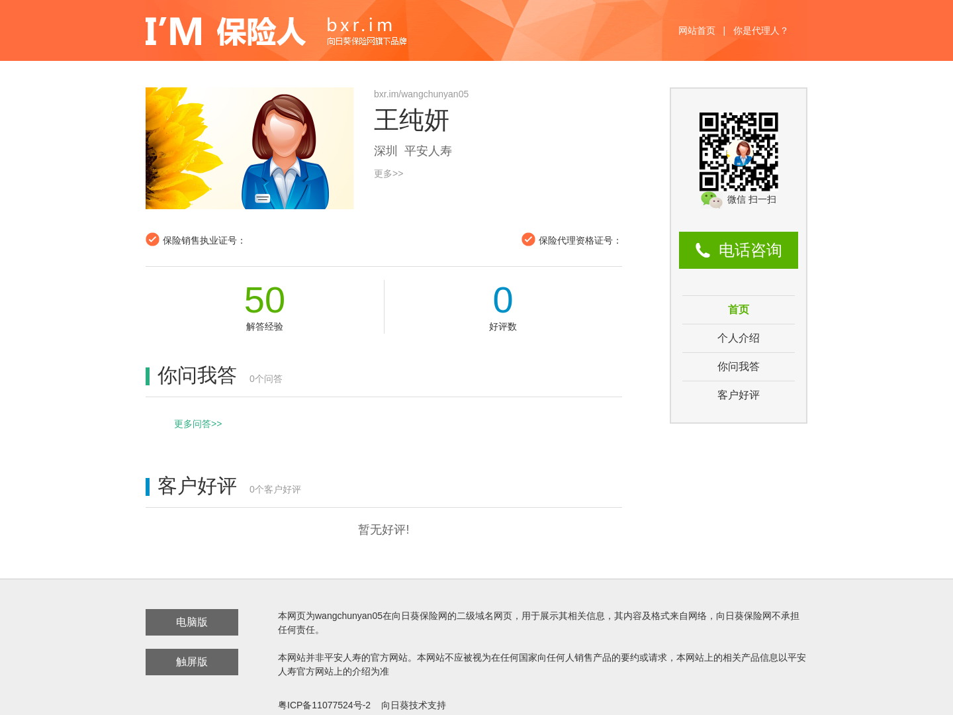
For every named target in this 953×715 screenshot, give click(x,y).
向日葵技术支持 (413, 705)
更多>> (388, 173)
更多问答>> (198, 423)
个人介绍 (738, 338)
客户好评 (738, 395)
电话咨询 (750, 250)
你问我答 (738, 366)
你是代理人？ (761, 30)
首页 (738, 309)
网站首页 (696, 30)
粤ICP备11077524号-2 (324, 705)
